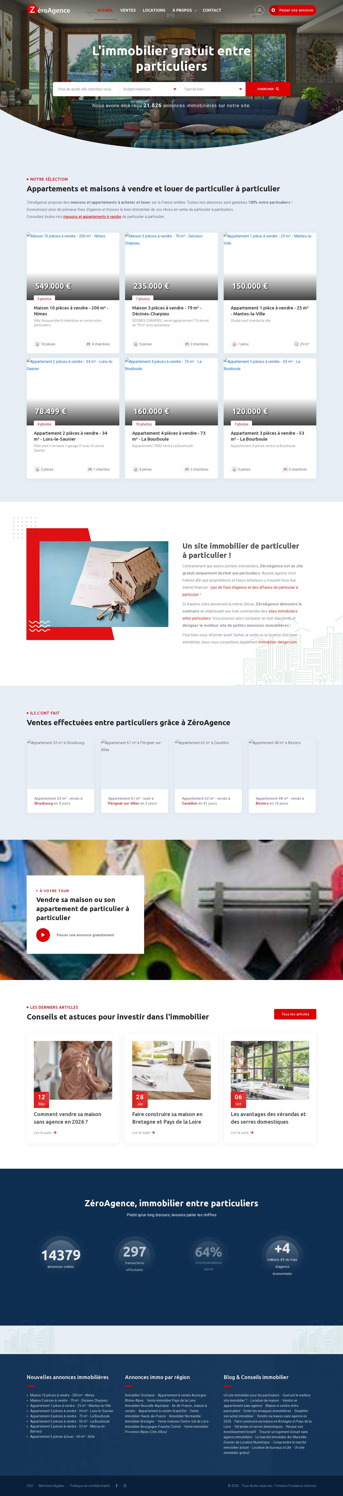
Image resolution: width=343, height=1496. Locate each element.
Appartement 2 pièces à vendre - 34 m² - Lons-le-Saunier (72, 1411)
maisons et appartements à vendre (92, 216)
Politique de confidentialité (90, 1486)
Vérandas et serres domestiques (258, 1426)
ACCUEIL (105, 10)
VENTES (128, 10)
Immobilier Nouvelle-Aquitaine (147, 1406)
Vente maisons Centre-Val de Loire (183, 1421)
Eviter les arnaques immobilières (267, 1411)
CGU (30, 1486)
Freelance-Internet (302, 1486)
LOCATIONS (154, 10)
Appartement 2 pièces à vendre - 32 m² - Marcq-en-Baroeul (68, 1428)
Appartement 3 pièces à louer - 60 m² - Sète (62, 1436)
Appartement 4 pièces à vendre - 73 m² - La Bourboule (70, 1416)
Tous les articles (295, 1014)
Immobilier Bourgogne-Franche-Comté (153, 1426)
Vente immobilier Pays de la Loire (171, 1400)
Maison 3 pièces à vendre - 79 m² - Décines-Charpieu (69, 1400)
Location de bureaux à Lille (271, 1447)
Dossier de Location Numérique (247, 1442)
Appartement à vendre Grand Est (163, 1411)
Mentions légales (51, 1486)
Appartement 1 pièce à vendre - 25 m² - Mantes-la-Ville (70, 1406)
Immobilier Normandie (185, 1416)
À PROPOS (182, 10)
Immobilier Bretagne (139, 1421)
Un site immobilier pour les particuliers (251, 1395)
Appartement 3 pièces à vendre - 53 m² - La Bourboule (70, 1421)
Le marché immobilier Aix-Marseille (281, 1437)
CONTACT (212, 10)
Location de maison (265, 1400)
